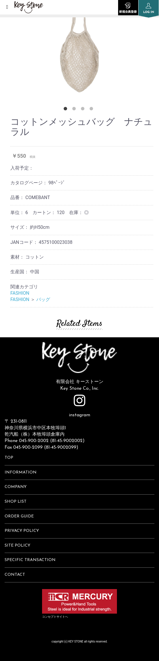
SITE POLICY (17, 545)
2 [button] (75, 110)
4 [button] (92, 110)
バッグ (43, 299)
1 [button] (66, 110)
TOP (9, 458)
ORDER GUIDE (19, 516)
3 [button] (84, 110)
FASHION (19, 293)
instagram (79, 406)
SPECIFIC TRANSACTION (30, 560)
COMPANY (15, 487)
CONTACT (15, 575)
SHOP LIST (15, 502)
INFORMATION (21, 472)
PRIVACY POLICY (22, 531)
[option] (79, 49)
